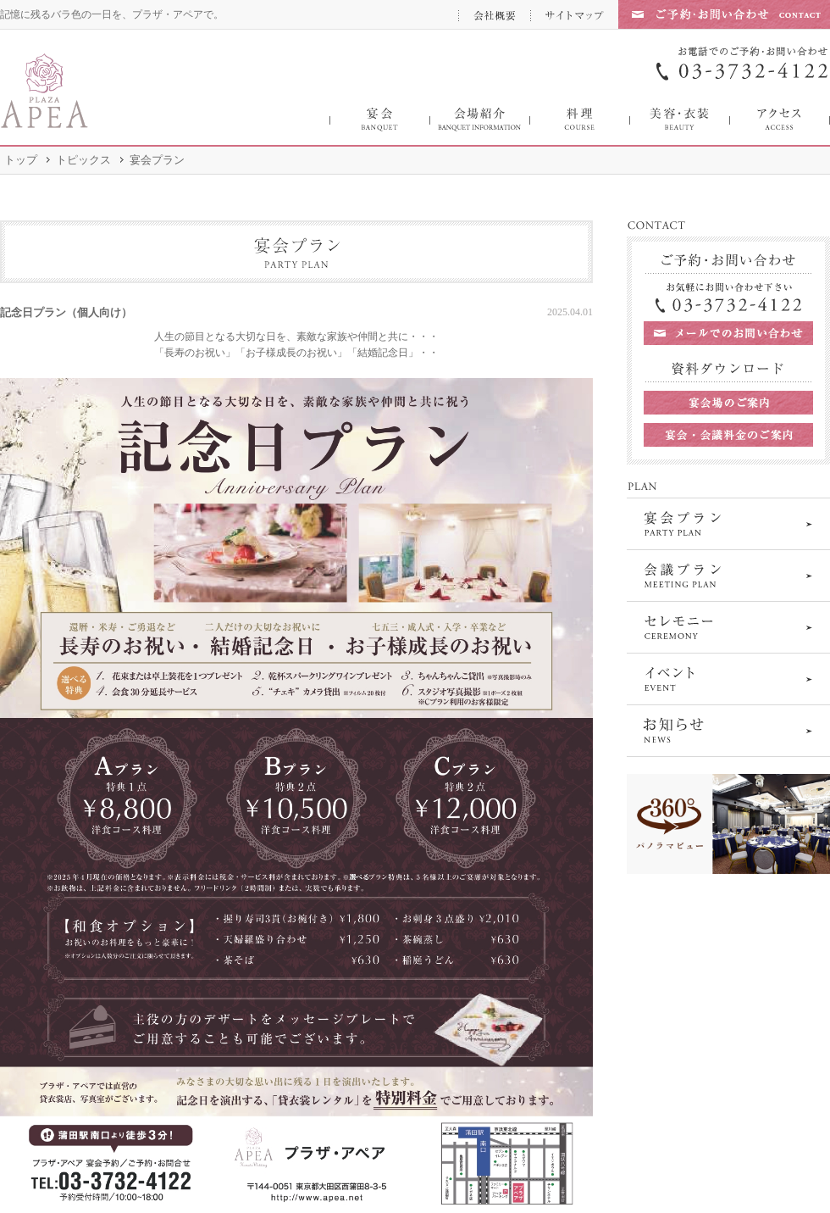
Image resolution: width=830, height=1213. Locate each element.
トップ (20, 159)
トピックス (83, 159)
